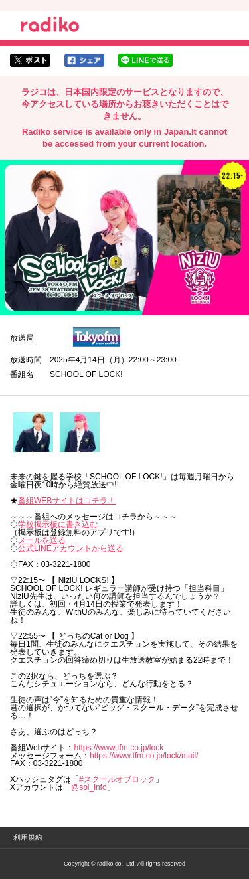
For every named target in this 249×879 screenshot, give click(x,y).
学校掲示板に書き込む (58, 524)
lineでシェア (145, 60)
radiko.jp (50, 27)
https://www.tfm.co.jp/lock (118, 747)
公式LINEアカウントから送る (71, 548)
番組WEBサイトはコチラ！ (67, 500)
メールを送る (42, 540)
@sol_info (89, 787)
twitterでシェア (30, 60)
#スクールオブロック (117, 779)
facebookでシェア (84, 60)
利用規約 (27, 837)
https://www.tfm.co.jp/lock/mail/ (144, 755)
